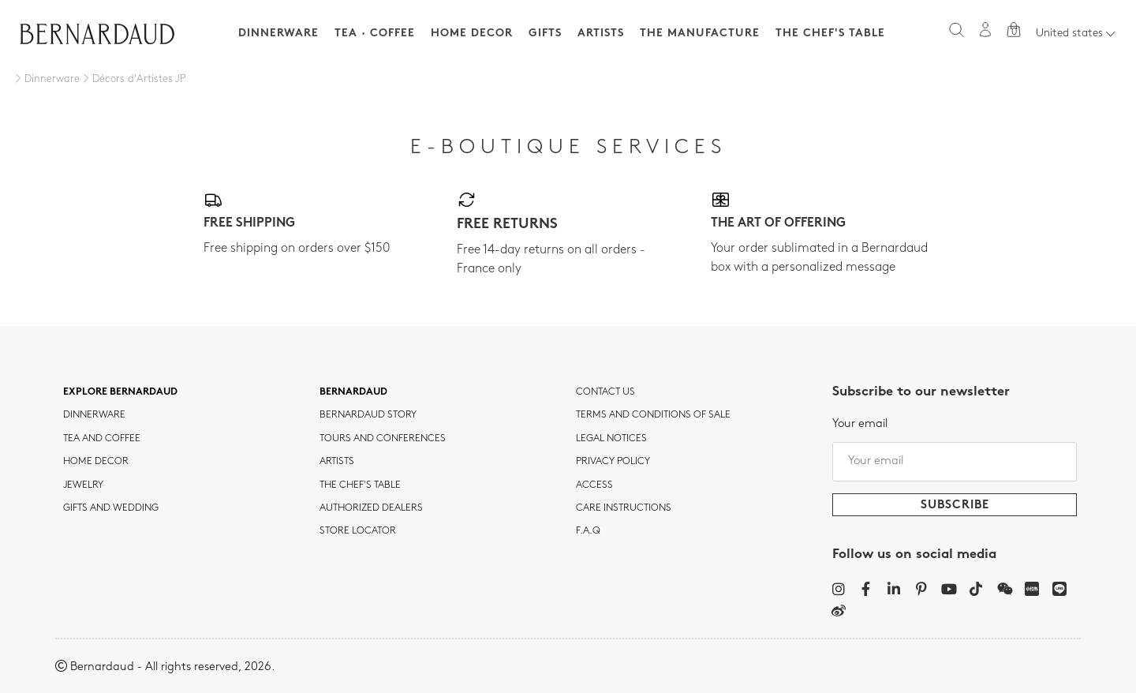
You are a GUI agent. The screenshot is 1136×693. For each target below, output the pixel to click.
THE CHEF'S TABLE (360, 485)
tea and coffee (101, 439)
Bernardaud (353, 392)
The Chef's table (830, 33)
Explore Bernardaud (120, 392)
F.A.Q (588, 531)
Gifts (545, 33)
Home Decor (472, 33)
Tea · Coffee (374, 33)
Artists (600, 33)
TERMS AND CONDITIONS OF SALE (653, 415)
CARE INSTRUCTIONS (623, 508)
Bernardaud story (368, 415)
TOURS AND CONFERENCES (383, 439)
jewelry (83, 485)
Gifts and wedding (111, 508)
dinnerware (94, 415)
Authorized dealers (371, 508)
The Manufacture (700, 33)
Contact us (605, 392)
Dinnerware (278, 33)
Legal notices (611, 439)
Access (594, 485)
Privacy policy (613, 461)
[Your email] (954, 461)
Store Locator (358, 531)
